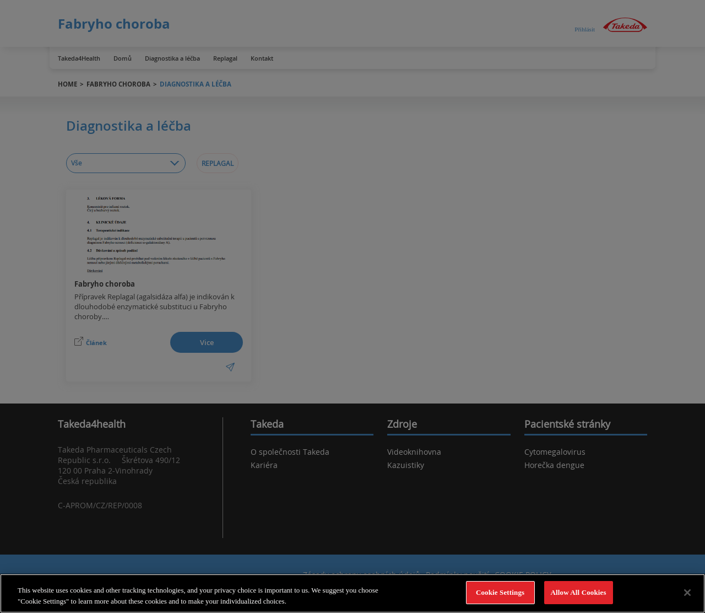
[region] (352, 593)
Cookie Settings (500, 592)
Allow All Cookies (578, 592)
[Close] (687, 592)
